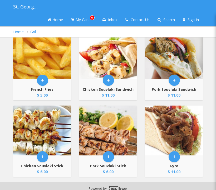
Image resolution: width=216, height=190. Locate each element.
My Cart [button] (83, 18)
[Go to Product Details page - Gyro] (174, 130)
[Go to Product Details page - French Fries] (42, 54)
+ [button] (42, 80)
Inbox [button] (109, 19)
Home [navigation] (19, 31)
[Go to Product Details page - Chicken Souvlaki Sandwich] (108, 54)
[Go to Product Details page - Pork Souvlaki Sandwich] (174, 54)
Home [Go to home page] (55, 19)
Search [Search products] (166, 19)
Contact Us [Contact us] (137, 19)
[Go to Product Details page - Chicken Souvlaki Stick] (42, 130)
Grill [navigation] (33, 31)
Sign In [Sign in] (191, 19)
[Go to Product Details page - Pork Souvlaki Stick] (108, 130)
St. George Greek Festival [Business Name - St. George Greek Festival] (26, 6)
